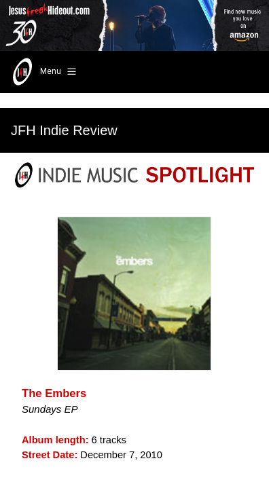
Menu (43, 72)
